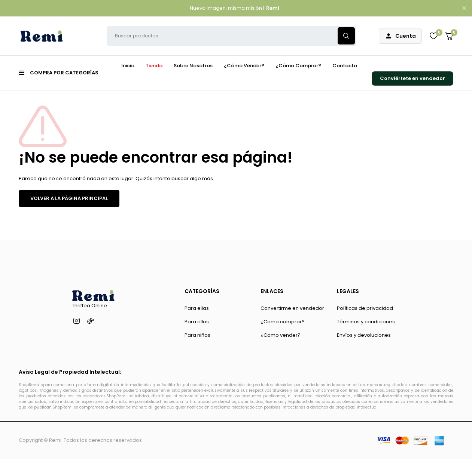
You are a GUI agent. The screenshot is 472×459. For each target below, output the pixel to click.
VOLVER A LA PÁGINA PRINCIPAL (69, 198)
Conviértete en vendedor (412, 78)
